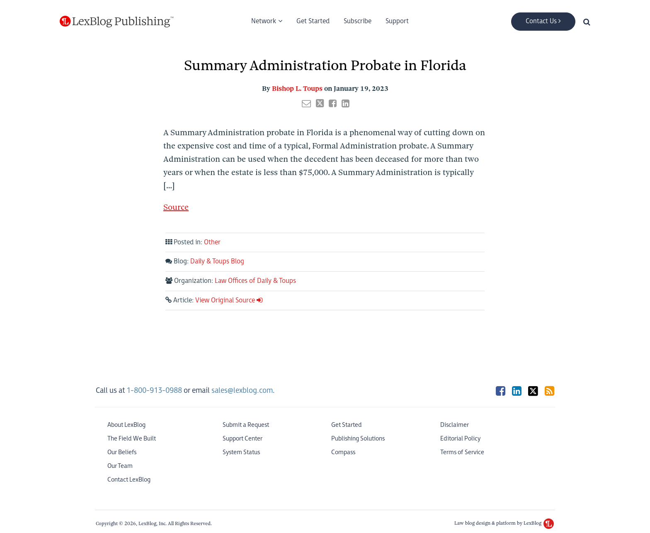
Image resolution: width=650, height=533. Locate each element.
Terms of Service (462, 452)
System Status (241, 452)
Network (263, 21)
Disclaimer (454, 425)
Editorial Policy (460, 439)
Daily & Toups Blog (217, 261)
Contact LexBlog (128, 480)
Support (397, 21)
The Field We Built (131, 439)
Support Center (242, 439)
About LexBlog (126, 425)
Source (176, 207)
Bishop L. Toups (297, 88)
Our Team (120, 466)
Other (212, 242)
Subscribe (357, 21)
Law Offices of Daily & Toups (255, 281)
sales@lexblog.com (242, 390)
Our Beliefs (121, 452)
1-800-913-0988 (154, 390)
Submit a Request (246, 425)
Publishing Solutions (358, 439)
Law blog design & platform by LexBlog (504, 523)
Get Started (313, 21)
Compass (343, 452)
